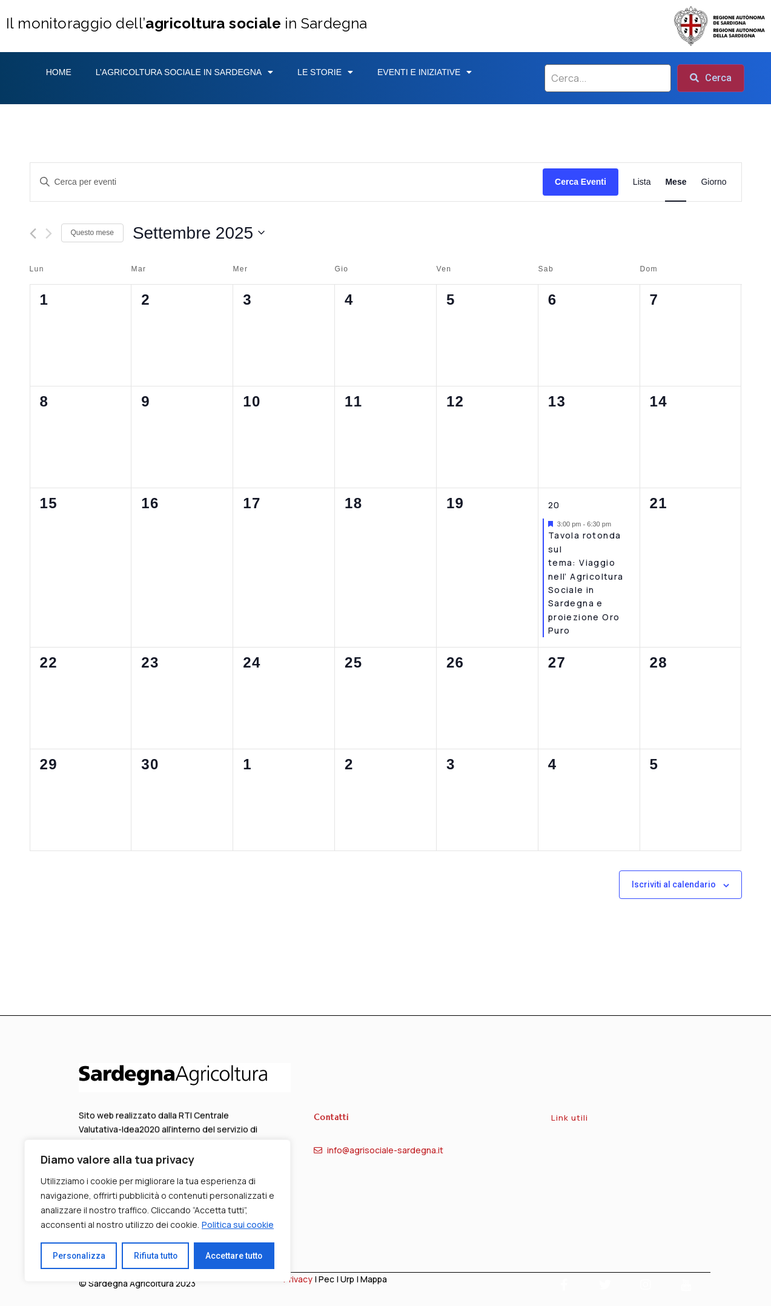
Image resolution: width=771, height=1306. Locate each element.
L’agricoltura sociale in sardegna (184, 72)
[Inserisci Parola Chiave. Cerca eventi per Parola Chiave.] (286, 182)
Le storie (325, 72)
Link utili (569, 1126)
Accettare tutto (234, 1256)
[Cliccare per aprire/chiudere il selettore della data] (199, 233)
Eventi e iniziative (424, 72)
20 (554, 505)
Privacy (298, 1279)
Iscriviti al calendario (674, 884)
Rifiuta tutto (155, 1256)
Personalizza (78, 1256)
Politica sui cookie (238, 1225)
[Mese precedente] (33, 233)
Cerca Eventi (580, 182)
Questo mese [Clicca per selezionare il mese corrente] (92, 232)
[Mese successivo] (48, 233)
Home (58, 72)
